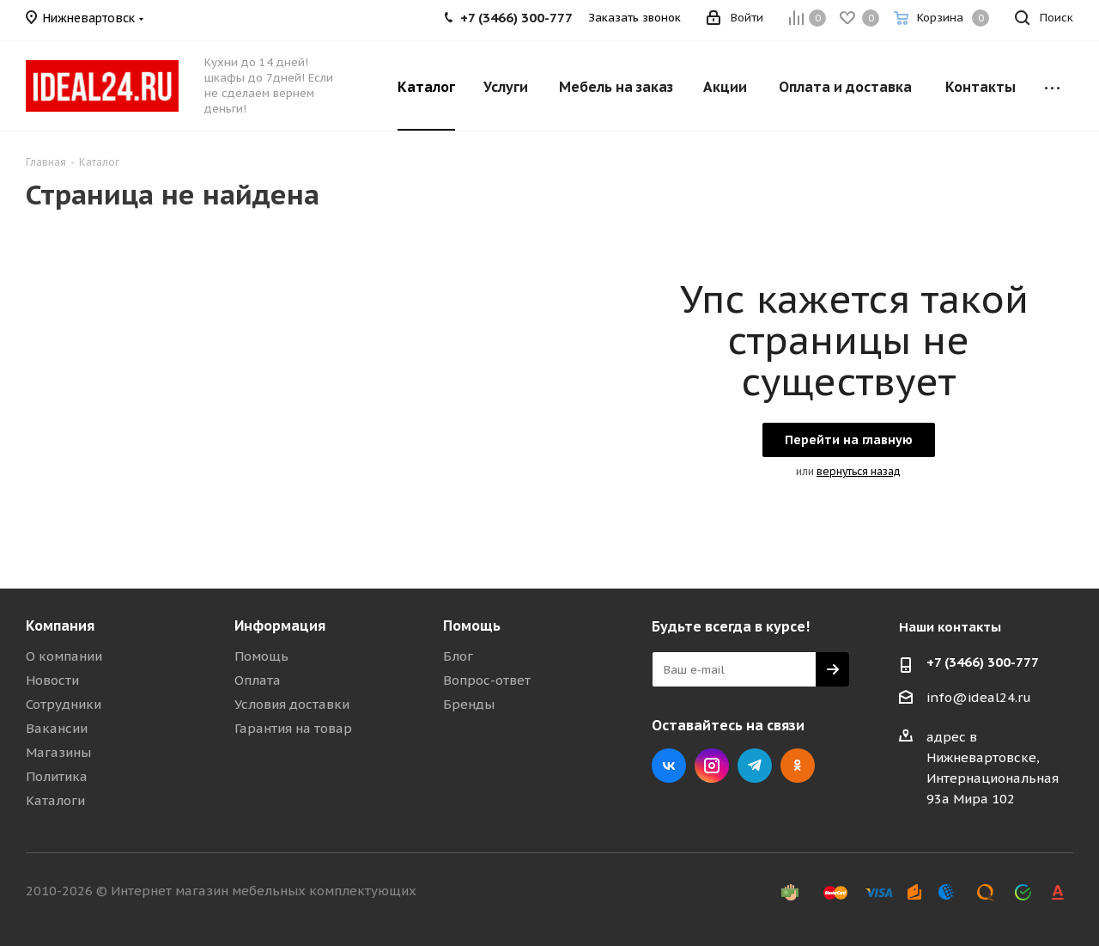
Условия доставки (291, 704)
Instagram (712, 765)
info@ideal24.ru (978, 697)
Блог (458, 656)
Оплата (257, 680)
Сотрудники (63, 704)
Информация (279, 625)
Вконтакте (669, 765)
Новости (52, 680)
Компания (60, 625)
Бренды (469, 704)
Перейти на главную (849, 440)
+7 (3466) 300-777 (982, 662)
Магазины (58, 752)
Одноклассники (797, 765)
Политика (57, 776)
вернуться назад (859, 471)
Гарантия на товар (293, 728)
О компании (64, 656)
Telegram (755, 765)
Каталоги (55, 800)
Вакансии (57, 728)
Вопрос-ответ (487, 680)
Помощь (261, 656)
